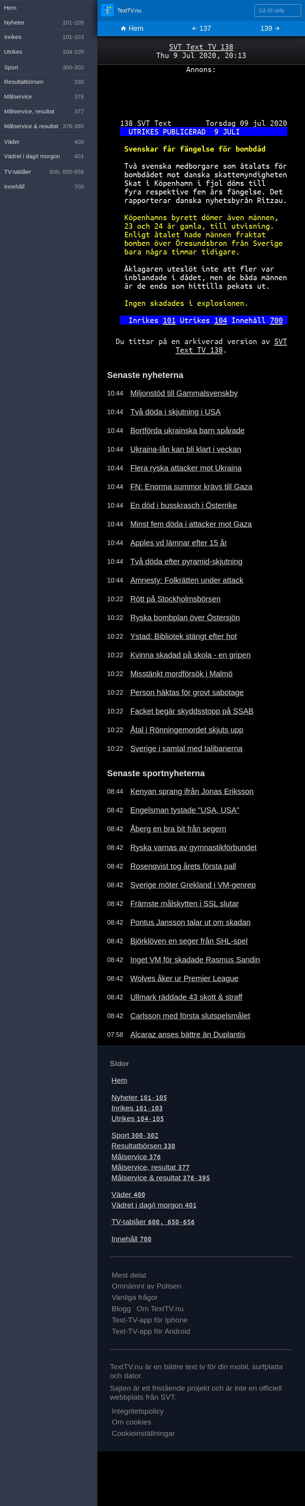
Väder (128, 1194)
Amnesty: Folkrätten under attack (186, 580)
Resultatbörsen (143, 1146)
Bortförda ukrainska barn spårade (187, 430)
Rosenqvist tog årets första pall (183, 866)
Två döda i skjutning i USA (175, 412)
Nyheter (139, 1097)
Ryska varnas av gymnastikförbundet (193, 847)
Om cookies (131, 1422)
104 (220, 320)
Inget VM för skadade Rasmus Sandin (195, 959)
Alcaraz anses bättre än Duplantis (187, 1034)
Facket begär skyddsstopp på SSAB (192, 711)
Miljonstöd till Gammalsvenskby (184, 393)
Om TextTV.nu (160, 1309)
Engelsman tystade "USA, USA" (184, 810)
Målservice (136, 1157)
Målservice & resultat (160, 1178)
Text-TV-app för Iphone (150, 1320)
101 (169, 320)
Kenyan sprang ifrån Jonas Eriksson (192, 791)
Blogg (121, 1309)
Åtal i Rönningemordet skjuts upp (186, 730)
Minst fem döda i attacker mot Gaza (191, 524)
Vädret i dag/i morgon (154, 1205)
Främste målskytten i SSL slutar (184, 903)
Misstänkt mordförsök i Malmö (181, 673)
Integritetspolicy (138, 1411)
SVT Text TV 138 (201, 46)
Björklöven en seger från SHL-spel (188, 941)
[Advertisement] (201, 93)
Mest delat (129, 1275)
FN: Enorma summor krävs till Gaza (191, 486)
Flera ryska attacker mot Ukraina (186, 468)
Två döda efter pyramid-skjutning (186, 561)
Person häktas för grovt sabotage (186, 692)
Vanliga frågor (135, 1297)
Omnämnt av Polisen (146, 1286)
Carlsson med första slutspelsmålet (190, 1016)
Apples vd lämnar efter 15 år (178, 542)
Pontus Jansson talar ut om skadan (190, 922)
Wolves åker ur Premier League (184, 978)
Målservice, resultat (150, 1167)
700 (276, 320)
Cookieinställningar (143, 1433)
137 (201, 28)
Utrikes (137, 1118)
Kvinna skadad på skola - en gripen (190, 655)
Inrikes (137, 1108)
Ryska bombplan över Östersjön (185, 617)
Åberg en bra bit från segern (178, 829)
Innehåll (131, 1239)
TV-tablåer (153, 1222)
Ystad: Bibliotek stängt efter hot (183, 636)
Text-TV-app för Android (151, 1331)
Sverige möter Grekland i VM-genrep (193, 885)
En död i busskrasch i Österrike (183, 505)
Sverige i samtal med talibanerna (186, 748)
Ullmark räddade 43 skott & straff (186, 997)
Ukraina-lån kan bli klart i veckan (185, 449)
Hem (131, 28)
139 (270, 28)
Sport (135, 1135)
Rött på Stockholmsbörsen (175, 599)
